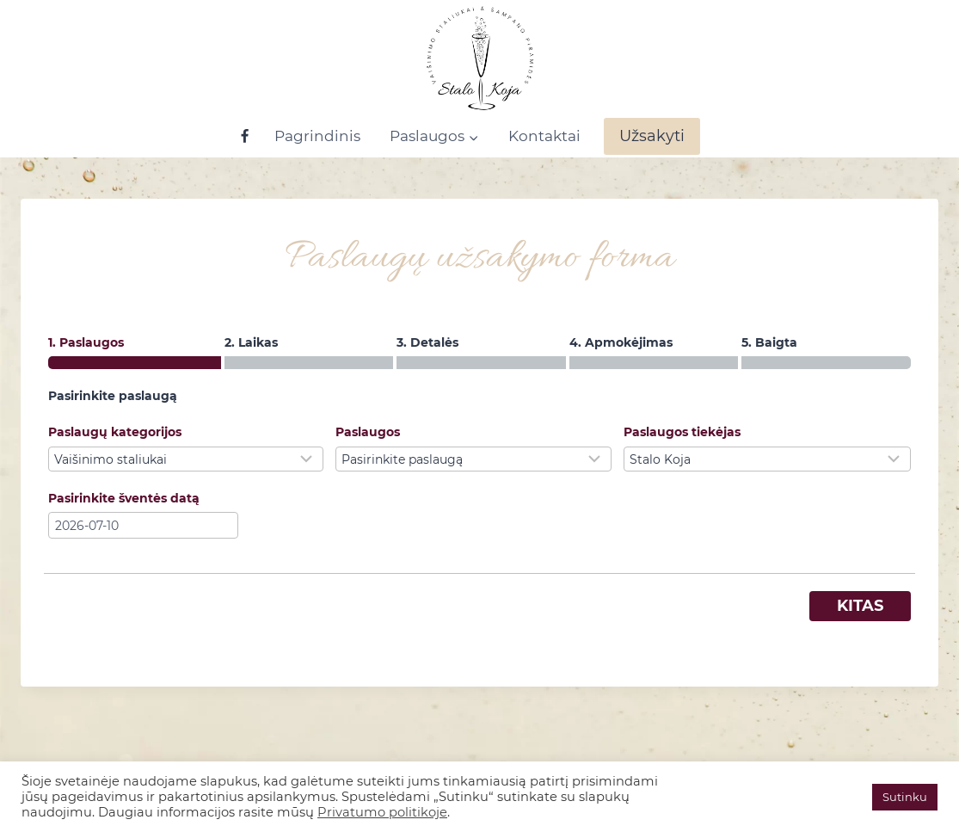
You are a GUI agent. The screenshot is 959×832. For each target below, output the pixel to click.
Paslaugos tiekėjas (682, 432)
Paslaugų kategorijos (114, 432)
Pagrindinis (317, 136)
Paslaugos (367, 432)
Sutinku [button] (904, 797)
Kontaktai (544, 136)
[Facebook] (245, 136)
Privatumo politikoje (382, 812)
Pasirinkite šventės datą (124, 498)
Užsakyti (652, 135)
